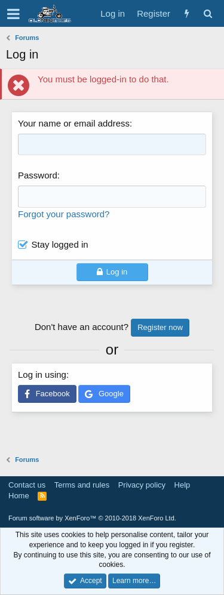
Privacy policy (141, 484)
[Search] (207, 13)
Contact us (26, 484)
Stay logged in (60, 244)
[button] (13, 14)
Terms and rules (81, 484)
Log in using (42, 374)
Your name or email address (74, 123)
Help (182, 484)
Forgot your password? (63, 214)
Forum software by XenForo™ (92, 518)
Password (37, 175)
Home (18, 495)
